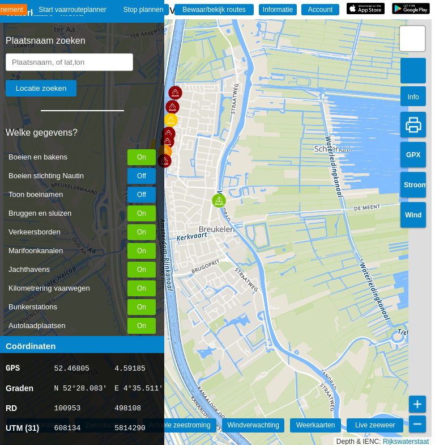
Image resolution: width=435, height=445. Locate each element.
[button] (164, 161)
